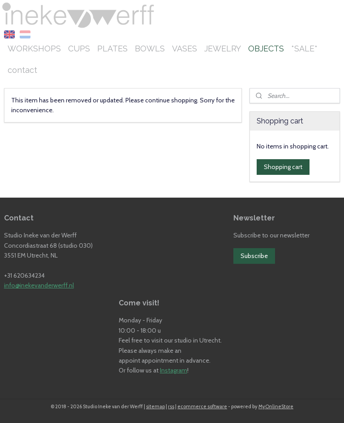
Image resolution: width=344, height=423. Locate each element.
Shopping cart (283, 167)
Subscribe (254, 256)
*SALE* (304, 48)
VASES (184, 48)
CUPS (79, 48)
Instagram (173, 370)
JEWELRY (222, 48)
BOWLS (150, 48)
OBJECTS (266, 48)
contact (22, 70)
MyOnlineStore (275, 406)
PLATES (112, 48)
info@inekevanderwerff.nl (39, 285)
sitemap (155, 406)
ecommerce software (202, 406)
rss (171, 406)
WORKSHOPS (34, 48)
